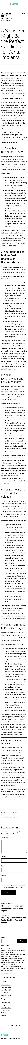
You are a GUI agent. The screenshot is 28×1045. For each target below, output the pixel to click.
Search (3, 937)
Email (3, 866)
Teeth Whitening (6, 1013)
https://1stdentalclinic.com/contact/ (13, 797)
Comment (4, 837)
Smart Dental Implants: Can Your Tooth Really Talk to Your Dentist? (12, 963)
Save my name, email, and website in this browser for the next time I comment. (14, 886)
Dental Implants (13, 817)
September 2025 (6, 995)
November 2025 (6, 990)
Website (3, 875)
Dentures (3, 1005)
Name (3, 856)
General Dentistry (6, 1008)
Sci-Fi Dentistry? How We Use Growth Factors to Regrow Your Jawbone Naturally (14, 959)
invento (5, 815)
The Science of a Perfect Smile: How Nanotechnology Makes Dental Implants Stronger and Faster (13, 968)
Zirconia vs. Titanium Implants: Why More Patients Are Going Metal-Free (13, 955)
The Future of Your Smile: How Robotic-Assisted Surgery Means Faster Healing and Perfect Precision (13, 950)
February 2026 (5, 985)
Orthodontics (5, 1010)
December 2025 (6, 987)
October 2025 (5, 992)
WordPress (16, 1038)
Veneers (3, 1015)
